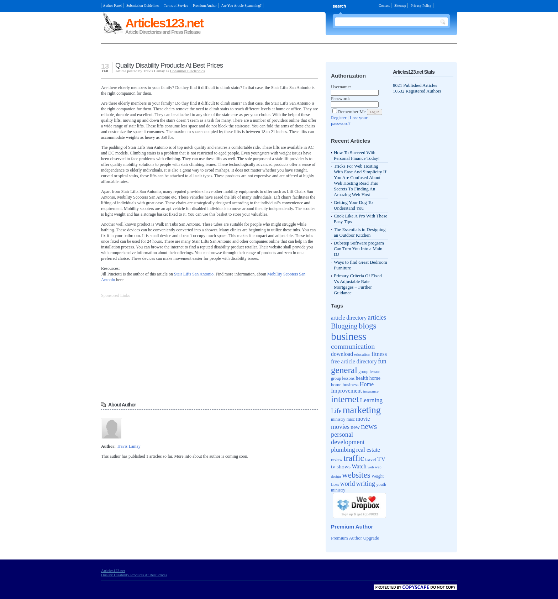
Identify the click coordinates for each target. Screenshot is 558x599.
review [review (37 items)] (336, 459)
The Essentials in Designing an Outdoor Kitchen (360, 232)
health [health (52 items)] (362, 378)
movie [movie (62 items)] (363, 419)
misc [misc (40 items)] (351, 419)
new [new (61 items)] (355, 427)
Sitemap (400, 5)
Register (338, 117)
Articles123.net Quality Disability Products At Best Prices (134, 572)
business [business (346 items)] (348, 336)
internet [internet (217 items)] (345, 399)
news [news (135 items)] (369, 426)
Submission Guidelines (142, 5)
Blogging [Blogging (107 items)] (344, 326)
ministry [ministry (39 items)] (338, 419)
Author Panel (112, 5)
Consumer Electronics (187, 71)
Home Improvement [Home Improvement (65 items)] (352, 387)
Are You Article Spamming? (241, 5)
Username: (341, 86)
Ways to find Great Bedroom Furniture (360, 264)
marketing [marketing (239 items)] (362, 410)
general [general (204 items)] (344, 370)
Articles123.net (164, 23)
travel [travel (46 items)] (370, 459)
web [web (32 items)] (371, 467)
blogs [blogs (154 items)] (368, 325)
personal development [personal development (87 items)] (348, 438)
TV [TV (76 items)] (381, 458)
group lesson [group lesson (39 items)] (369, 371)
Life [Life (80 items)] (336, 411)
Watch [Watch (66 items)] (359, 466)
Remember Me (349, 111)
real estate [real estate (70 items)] (368, 449)
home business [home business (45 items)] (344, 384)
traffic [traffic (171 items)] (353, 458)
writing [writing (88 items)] (365, 483)
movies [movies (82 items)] (340, 426)
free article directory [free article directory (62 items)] (354, 361)
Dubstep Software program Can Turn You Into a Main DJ (359, 248)
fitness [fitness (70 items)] (379, 354)
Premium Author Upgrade (355, 538)
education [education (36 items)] (362, 354)
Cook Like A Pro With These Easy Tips (360, 218)
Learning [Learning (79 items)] (371, 400)
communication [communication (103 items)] (353, 346)
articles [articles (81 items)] (377, 317)
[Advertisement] (184, 53)
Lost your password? (349, 120)
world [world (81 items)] (347, 483)
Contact (384, 5)
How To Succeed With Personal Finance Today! (357, 155)
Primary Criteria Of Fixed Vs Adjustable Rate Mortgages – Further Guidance (358, 284)
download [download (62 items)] (342, 354)
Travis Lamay (129, 446)
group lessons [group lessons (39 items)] (342, 378)
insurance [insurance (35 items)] (371, 391)
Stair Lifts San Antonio (194, 274)
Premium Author (205, 5)
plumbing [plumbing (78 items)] (343, 449)
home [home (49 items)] (374, 378)
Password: (340, 98)
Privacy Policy (421, 5)
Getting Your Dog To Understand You (353, 205)
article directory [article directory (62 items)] (349, 318)
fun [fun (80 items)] (382, 361)
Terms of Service (176, 5)
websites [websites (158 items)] (356, 474)
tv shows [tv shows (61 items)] (341, 466)
